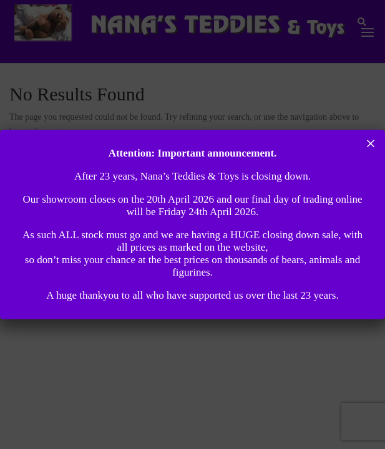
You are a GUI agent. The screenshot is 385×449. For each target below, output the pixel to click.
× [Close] (371, 143)
